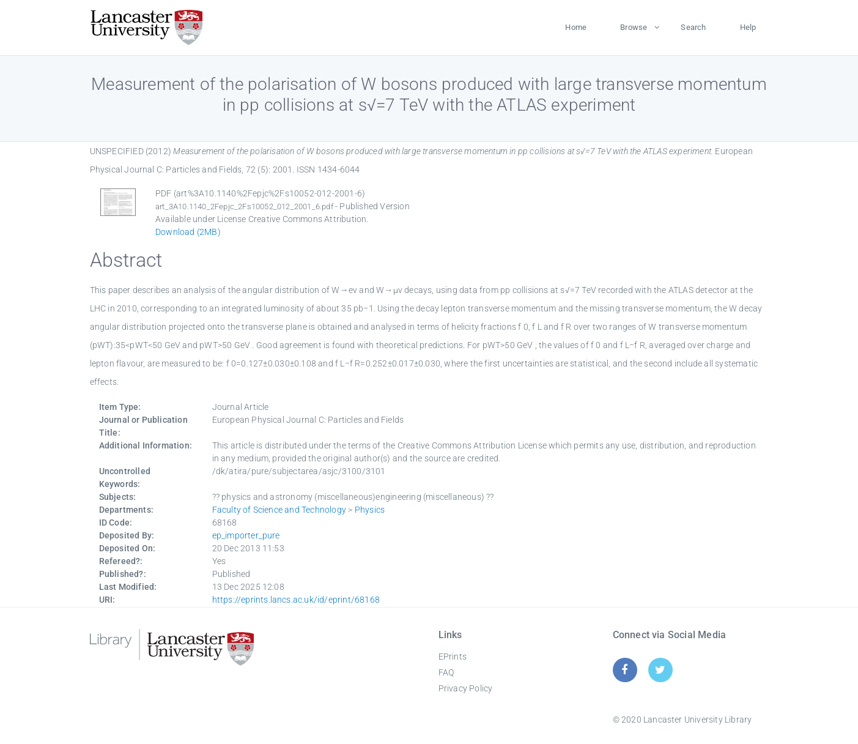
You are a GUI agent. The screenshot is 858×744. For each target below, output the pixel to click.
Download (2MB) (188, 232)
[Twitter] (660, 669)
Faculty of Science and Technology (279, 510)
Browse (633, 27)
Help (748, 27)
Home (575, 27)
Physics (370, 510)
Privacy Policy (465, 688)
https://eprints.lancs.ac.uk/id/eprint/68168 (296, 599)
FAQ (446, 672)
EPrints (452, 656)
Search (693, 27)
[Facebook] (624, 669)
